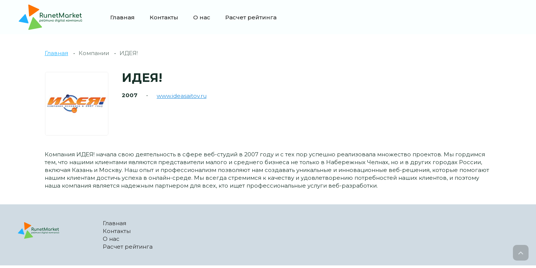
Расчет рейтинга (251, 17)
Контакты (164, 17)
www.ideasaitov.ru (182, 95)
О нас (201, 17)
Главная (122, 17)
